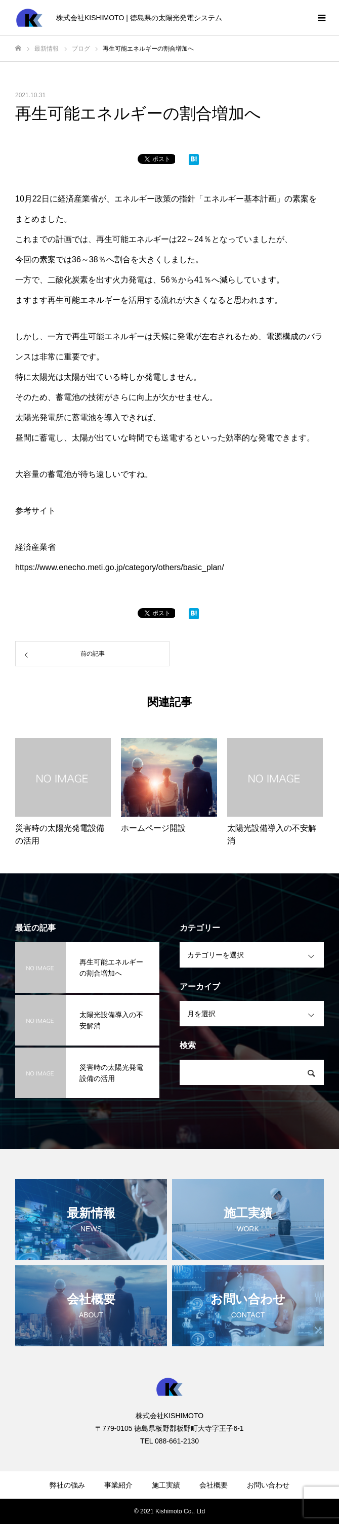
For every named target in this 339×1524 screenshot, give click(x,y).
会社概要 (213, 1485)
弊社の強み (67, 1485)
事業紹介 (118, 1485)
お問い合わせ (268, 1485)
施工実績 (166, 1485)
